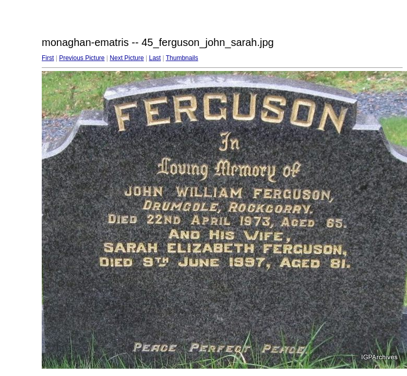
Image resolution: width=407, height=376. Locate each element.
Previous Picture (81, 58)
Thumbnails (182, 58)
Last (155, 58)
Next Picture (126, 58)
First (48, 58)
